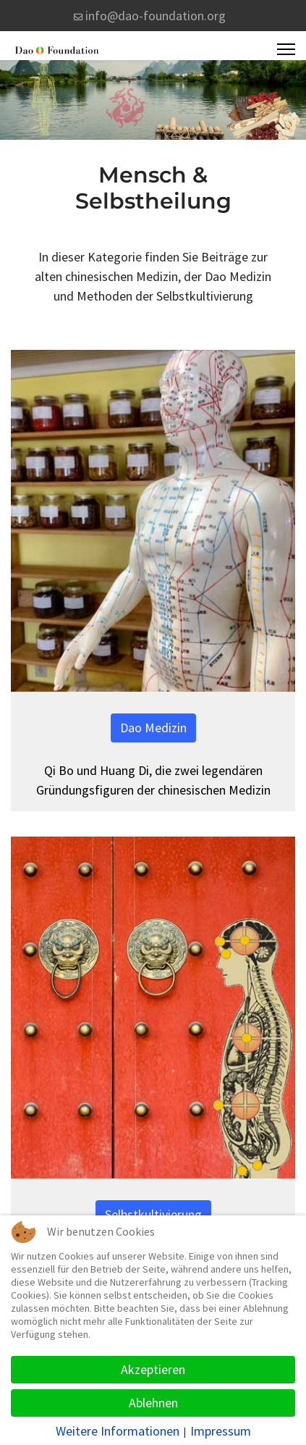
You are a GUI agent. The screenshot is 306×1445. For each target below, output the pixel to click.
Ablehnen (153, 1402)
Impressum (220, 1431)
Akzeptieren (153, 1369)
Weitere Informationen (117, 1431)
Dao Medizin (153, 727)
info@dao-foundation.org (155, 15)
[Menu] (286, 49)
